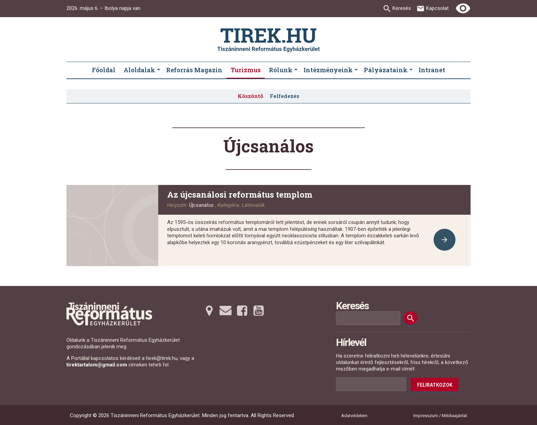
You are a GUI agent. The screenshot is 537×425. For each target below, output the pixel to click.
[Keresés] (410, 318)
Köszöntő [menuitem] (250, 95)
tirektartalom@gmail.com (96, 365)
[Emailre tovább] (225, 310)
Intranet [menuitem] (432, 70)
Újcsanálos (201, 205)
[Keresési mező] (368, 318)
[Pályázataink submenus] (411, 70)
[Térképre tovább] (209, 310)
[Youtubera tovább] (258, 310)
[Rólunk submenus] (295, 70)
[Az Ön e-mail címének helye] (371, 384)
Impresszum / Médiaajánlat (440, 415)
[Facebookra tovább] (242, 310)
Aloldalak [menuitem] (139, 70)
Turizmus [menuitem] (245, 70)
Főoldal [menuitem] (103, 70)
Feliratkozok (434, 385)
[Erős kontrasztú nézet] (463, 8)
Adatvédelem (354, 415)
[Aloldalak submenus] (158, 70)
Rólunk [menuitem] (280, 70)
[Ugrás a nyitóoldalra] (268, 40)
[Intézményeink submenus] (356, 70)
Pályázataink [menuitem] (386, 70)
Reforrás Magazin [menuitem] (194, 70)
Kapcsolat (437, 8)
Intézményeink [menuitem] (328, 70)
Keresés (401, 8)
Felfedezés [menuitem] (284, 95)
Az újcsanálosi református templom (239, 194)
